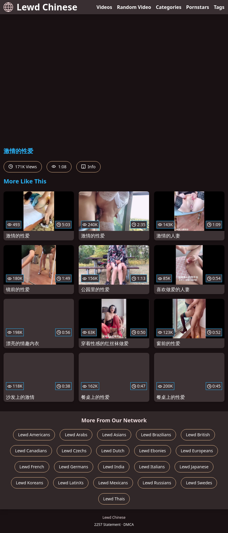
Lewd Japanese (194, 466)
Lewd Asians (114, 434)
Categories (168, 7)
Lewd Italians (152, 466)
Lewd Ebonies (152, 450)
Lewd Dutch (112, 450)
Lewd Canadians (31, 450)
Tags (219, 7)
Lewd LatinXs (71, 483)
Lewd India (113, 466)
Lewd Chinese (40, 7)
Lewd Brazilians (156, 434)
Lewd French (32, 466)
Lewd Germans (73, 466)
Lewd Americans (34, 434)
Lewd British (198, 434)
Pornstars (197, 7)
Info (88, 166)
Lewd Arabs (76, 434)
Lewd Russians (157, 483)
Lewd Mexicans (113, 483)
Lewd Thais (114, 499)
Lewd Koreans (29, 483)
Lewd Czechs (74, 450)
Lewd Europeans (197, 450)
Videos (104, 7)
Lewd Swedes (199, 483)
